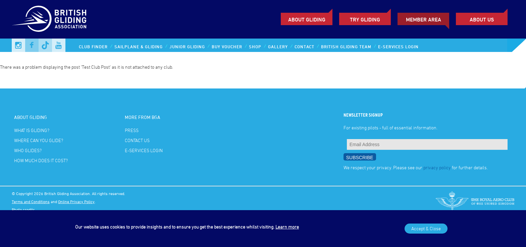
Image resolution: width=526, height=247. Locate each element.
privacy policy (437, 167)
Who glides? (28, 150)
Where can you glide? (38, 140)
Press (132, 130)
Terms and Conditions (31, 201)
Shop (255, 46)
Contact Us (137, 140)
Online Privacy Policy (76, 201)
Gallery (278, 46)
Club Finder (93, 46)
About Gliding (306, 19)
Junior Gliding (187, 46)
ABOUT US (482, 19)
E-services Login (398, 46)
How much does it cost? (41, 160)
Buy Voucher (227, 46)
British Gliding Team (346, 46)
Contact (304, 46)
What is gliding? (31, 130)
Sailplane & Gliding (138, 46)
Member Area (423, 19)
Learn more (287, 227)
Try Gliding (365, 19)
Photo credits (23, 209)
